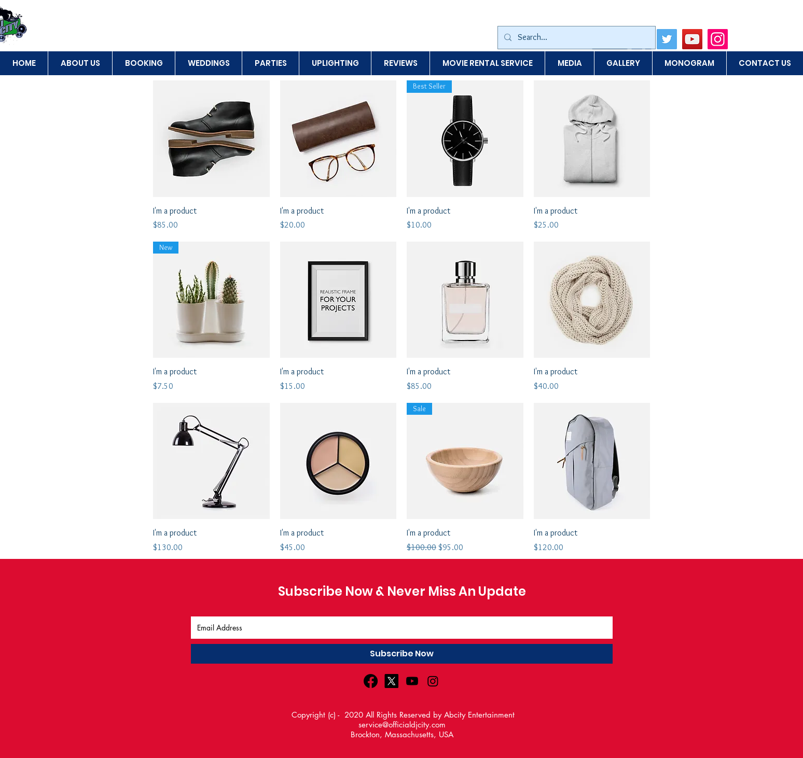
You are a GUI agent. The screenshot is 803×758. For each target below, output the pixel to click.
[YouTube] (692, 39)
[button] (623, 63)
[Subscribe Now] (402, 654)
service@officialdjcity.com (402, 724)
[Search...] (575, 37)
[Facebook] (371, 681)
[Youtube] (412, 681)
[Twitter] (667, 39)
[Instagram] (718, 39)
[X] (391, 681)
